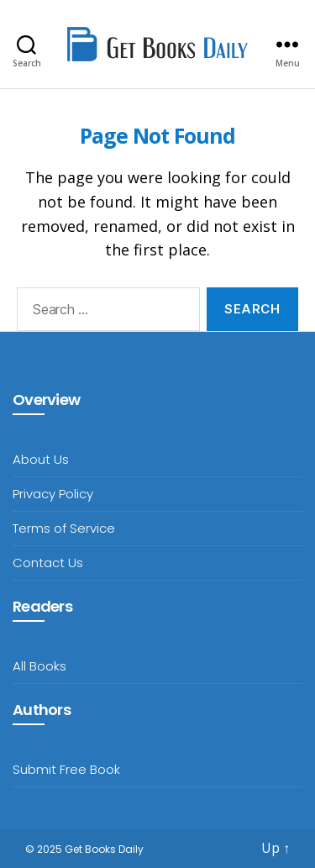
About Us (41, 459)
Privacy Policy (53, 493)
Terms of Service (64, 528)
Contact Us (48, 562)
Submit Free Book (66, 769)
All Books (39, 666)
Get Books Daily (104, 849)
